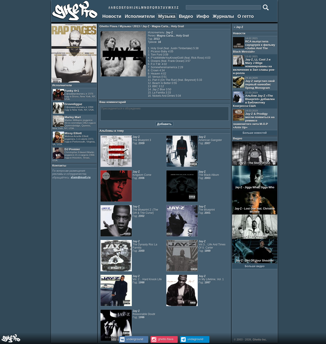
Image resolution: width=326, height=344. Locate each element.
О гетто (245, 16)
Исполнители (140, 16)
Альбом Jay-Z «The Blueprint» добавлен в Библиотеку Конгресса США (254, 99)
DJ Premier (73, 155)
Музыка (166, 16)
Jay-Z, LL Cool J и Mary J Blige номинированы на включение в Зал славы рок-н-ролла (254, 65)
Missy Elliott (73, 139)
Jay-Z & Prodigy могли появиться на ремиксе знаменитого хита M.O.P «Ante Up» (253, 119)
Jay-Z (239, 27)
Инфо (203, 16)
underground (131, 339)
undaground (191, 339)
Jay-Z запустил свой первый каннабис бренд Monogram (254, 83)
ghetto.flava (162, 339)
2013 (136, 26)
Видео (186, 16)
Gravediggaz (73, 108)
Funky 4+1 (74, 95)
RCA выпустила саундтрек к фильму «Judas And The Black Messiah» (254, 45)
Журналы (223, 16)
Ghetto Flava (108, 26)
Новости (111, 16)
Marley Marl (74, 122)
